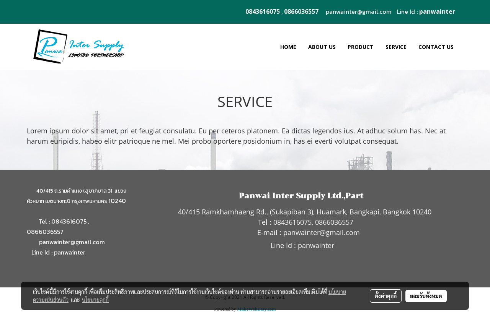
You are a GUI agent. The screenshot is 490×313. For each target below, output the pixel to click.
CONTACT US (436, 46)
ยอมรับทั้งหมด (426, 295)
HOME (288, 46)
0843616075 (69, 221)
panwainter (69, 252)
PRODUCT (361, 46)
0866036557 (45, 231)
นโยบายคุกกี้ (95, 299)
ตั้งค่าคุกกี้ (386, 295)
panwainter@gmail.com (359, 11)
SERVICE (396, 46)
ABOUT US (322, 46)
